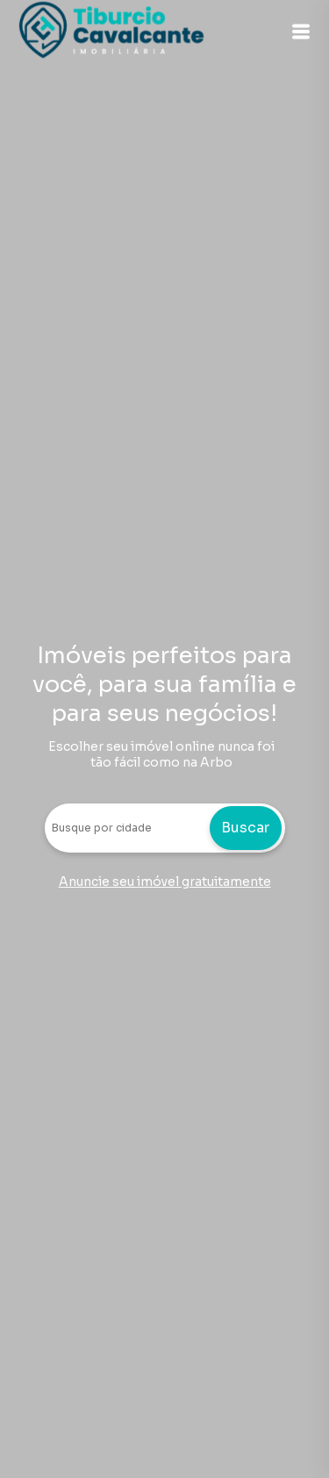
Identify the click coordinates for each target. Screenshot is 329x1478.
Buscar (245, 827)
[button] (301, 31)
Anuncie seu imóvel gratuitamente (165, 881)
